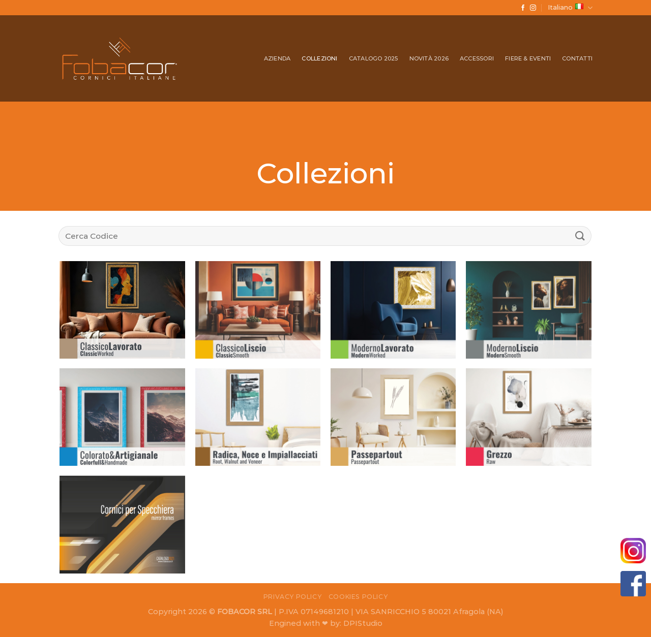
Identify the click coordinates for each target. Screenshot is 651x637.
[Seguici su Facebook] (523, 8)
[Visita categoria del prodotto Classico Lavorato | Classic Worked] (122, 309)
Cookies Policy (358, 596)
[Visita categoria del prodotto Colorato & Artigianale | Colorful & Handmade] (122, 416)
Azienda (277, 58)
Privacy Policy (292, 596)
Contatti (577, 58)
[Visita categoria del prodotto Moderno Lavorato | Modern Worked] (393, 309)
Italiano (570, 8)
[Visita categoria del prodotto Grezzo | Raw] (528, 416)
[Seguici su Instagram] (533, 8)
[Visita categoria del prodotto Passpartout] (393, 416)
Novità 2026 (429, 58)
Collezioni (319, 58)
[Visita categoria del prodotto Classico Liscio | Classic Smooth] (258, 309)
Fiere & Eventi (528, 58)
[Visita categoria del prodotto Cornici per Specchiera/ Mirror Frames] (122, 524)
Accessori (477, 58)
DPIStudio (362, 623)
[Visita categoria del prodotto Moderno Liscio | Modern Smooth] (528, 309)
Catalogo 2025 (373, 58)
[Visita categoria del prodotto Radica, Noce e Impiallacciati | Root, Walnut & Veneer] (258, 416)
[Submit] (580, 236)
